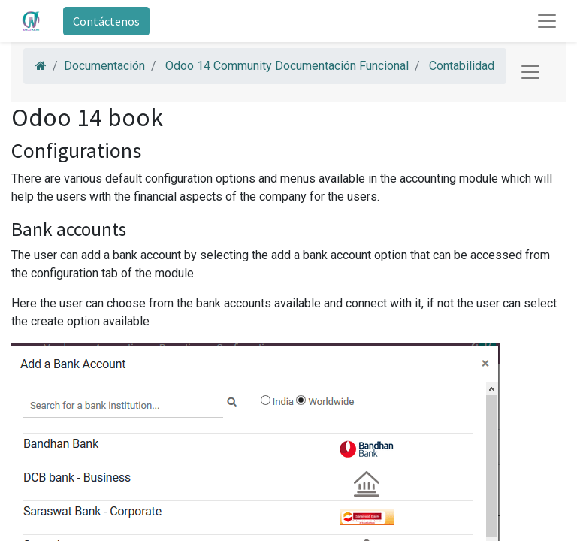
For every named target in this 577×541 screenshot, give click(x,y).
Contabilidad (461, 66)
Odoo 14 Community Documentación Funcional (287, 66)
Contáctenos (106, 21)
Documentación (104, 66)
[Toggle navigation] (530, 72)
